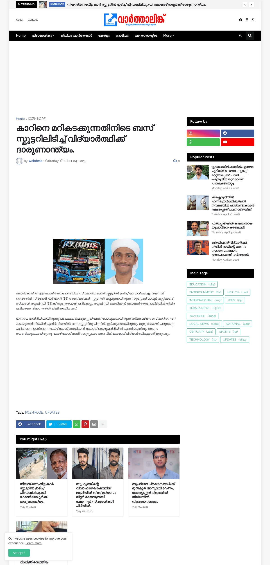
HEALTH (237, 292)
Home (20, 118)
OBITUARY (201, 332)
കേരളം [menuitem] (103, 36)
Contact (33, 19)
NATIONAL (238, 324)
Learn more (33, 543)
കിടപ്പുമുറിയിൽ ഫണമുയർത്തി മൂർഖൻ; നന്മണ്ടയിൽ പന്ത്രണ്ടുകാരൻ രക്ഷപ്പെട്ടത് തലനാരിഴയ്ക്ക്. (232, 203)
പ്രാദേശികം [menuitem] (42, 36)
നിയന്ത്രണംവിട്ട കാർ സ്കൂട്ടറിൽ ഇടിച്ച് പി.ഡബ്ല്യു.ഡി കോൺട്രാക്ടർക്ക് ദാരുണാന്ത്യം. (136, 4)
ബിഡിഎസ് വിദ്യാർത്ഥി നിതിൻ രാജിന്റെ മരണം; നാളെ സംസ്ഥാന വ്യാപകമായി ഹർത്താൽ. (230, 249)
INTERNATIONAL (205, 300)
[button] (245, 4)
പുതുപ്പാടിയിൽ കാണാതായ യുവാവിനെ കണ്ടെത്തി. (231, 225)
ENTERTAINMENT (205, 292)
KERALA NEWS (204, 308)
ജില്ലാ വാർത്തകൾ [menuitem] (76, 36)
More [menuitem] (167, 36)
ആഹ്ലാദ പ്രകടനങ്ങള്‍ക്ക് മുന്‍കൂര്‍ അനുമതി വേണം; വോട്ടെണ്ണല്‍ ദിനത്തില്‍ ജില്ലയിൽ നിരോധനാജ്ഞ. (153, 493)
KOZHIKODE (37, 118)
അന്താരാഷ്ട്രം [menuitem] (146, 36)
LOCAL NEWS (204, 324)
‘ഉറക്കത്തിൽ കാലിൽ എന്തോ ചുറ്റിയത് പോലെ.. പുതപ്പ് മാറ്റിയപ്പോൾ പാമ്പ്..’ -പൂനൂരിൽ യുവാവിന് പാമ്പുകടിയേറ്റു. (232, 175)
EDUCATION (202, 284)
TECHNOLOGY (202, 339)
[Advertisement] (135, 78)
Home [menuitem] (21, 36)
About (19, 19)
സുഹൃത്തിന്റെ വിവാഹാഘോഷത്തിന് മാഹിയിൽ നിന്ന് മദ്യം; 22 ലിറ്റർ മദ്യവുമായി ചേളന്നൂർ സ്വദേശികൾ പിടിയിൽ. (96, 495)
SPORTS (228, 332)
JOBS (235, 300)
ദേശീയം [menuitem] (122, 36)
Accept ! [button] (19, 553)
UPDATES (52, 412)
